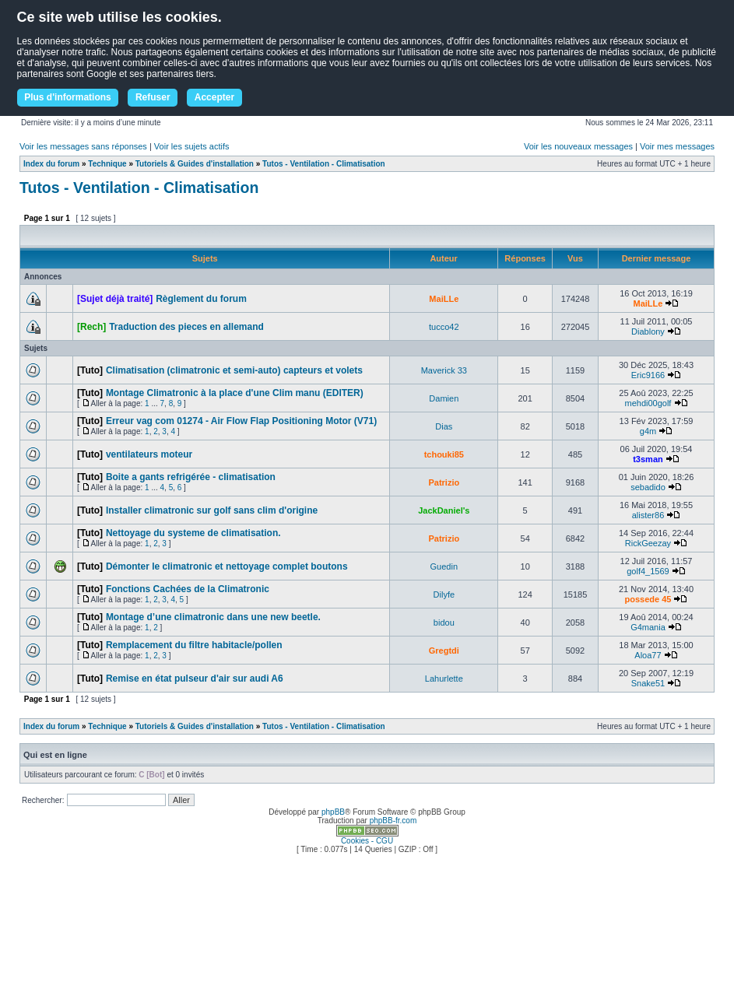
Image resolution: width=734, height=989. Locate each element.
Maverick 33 (444, 370)
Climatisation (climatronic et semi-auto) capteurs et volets (234, 370)
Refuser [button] (152, 97)
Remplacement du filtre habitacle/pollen (194, 645)
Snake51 (648, 683)
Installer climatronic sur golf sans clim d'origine (212, 510)
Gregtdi (444, 650)
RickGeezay (648, 543)
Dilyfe (444, 594)
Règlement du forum (201, 298)
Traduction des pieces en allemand (186, 326)
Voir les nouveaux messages (578, 146)
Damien (443, 398)
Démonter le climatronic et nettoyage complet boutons (227, 566)
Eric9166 (648, 375)
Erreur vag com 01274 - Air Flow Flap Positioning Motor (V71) (241, 421)
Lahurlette (444, 678)
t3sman (648, 459)
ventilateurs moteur (149, 454)
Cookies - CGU (367, 840)
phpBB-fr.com (393, 820)
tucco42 (444, 326)
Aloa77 (647, 655)
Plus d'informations (67, 97)
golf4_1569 (648, 571)
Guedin (444, 566)
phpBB (333, 812)
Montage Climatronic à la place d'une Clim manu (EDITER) (234, 393)
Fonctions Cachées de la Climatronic (187, 589)
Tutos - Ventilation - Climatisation (323, 164)
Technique (107, 164)
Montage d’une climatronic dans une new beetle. (213, 617)
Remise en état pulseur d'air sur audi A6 (194, 678)
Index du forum (51, 164)
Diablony (648, 331)
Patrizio (443, 482)
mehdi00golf (648, 403)
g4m (648, 431)
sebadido (648, 487)
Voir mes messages (677, 146)
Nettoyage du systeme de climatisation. (193, 533)
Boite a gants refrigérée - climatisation (191, 477)
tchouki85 (444, 454)
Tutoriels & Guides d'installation (194, 164)
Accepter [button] (214, 97)
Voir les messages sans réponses (83, 146)
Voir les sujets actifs (192, 146)
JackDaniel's (443, 510)
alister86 (648, 515)
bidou (444, 622)
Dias (443, 426)
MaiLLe (443, 298)
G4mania (648, 627)
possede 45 (648, 599)
